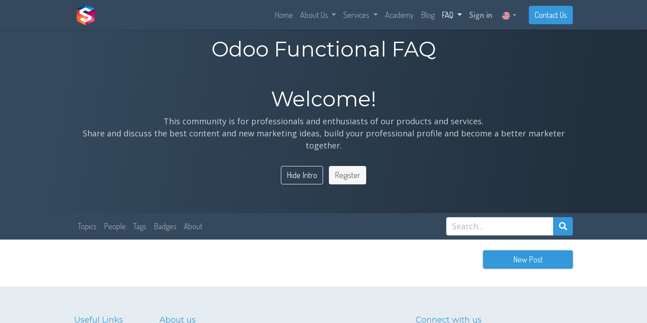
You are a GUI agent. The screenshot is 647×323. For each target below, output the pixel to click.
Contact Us (551, 15)
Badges (165, 226)
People (115, 226)
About (193, 226)
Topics (87, 226)
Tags (139, 226)
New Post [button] (528, 259)
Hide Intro (302, 175)
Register (347, 175)
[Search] (563, 226)
